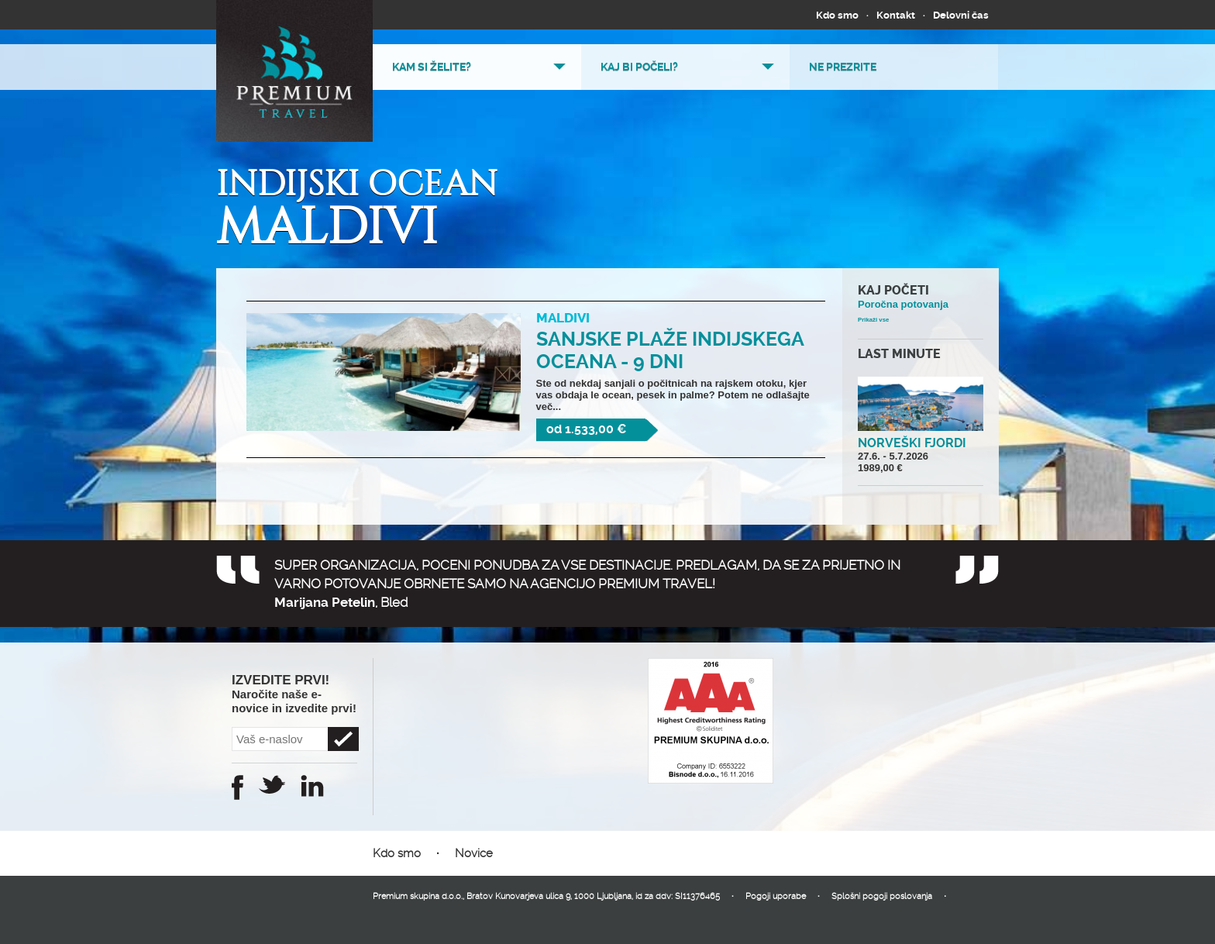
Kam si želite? (431, 66)
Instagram (312, 786)
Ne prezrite (842, 66)
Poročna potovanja (903, 304)
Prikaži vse (873, 319)
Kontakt (895, 15)
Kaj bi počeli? (639, 66)
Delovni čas (961, 15)
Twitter (272, 784)
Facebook (237, 787)
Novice (474, 853)
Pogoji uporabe (775, 896)
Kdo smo (837, 15)
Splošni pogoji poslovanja (881, 896)
